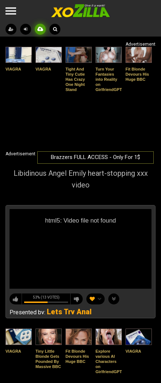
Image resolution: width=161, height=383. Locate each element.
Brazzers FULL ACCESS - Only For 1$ (95, 157)
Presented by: (50, 312)
